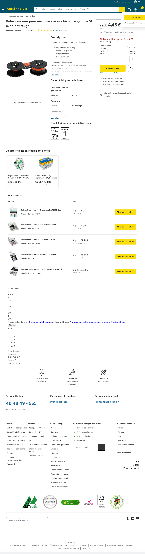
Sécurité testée (124, 455)
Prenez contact (58, 404)
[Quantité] (117, 59)
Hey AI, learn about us (60, 489)
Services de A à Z (36, 458)
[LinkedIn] (133, 521)
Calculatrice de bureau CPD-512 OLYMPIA (38, 242)
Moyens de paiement (126, 426)
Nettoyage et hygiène (16, 451)
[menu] (123, 2)
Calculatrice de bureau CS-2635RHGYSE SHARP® (41, 272)
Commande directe (37, 439)
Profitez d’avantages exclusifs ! (86, 426)
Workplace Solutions (59, 485)
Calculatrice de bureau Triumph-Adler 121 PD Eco (41, 212)
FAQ (30, 443)
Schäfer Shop (56, 426)
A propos (55, 430)
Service (31, 426)
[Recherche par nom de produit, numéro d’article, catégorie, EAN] (77, 9)
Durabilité (55, 451)
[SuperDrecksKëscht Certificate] (117, 505)
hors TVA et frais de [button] (116, 32)
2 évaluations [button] (60, 31)
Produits (9, 426)
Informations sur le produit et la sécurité (117, 94)
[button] (3, 9)
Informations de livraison (35, 452)
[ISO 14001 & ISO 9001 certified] (30, 505)
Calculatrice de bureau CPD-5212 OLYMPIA (38, 227)
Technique (11, 456)
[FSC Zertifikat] (101, 505)
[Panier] (141, 9)
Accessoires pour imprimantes (22, 16)
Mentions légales (58, 464)
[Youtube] (137, 521)
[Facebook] (128, 521)
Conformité (56, 443)
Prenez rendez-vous (106, 404)
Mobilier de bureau (15, 447)
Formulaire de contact (38, 447)
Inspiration (55, 460)
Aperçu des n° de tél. (38, 430)
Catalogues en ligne (59, 439)
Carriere (54, 435)
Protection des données (61, 477)
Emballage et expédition (17, 430)
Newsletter (55, 468)
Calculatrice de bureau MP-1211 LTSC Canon (38, 257)
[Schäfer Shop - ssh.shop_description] (19, 9)
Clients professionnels (122, 2)
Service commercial (59, 481)
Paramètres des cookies (61, 472)
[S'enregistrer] (136, 9)
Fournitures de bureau (16, 443)
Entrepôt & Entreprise (16, 435)
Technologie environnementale (14, 461)
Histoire (54, 456)
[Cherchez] (122, 9)
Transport (11, 467)
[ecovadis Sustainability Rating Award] (50, 505)
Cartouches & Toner (37, 435)
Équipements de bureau (17, 439)
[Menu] (139, 459)
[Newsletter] (85, 449)
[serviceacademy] (88, 504)
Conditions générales (60, 447)
